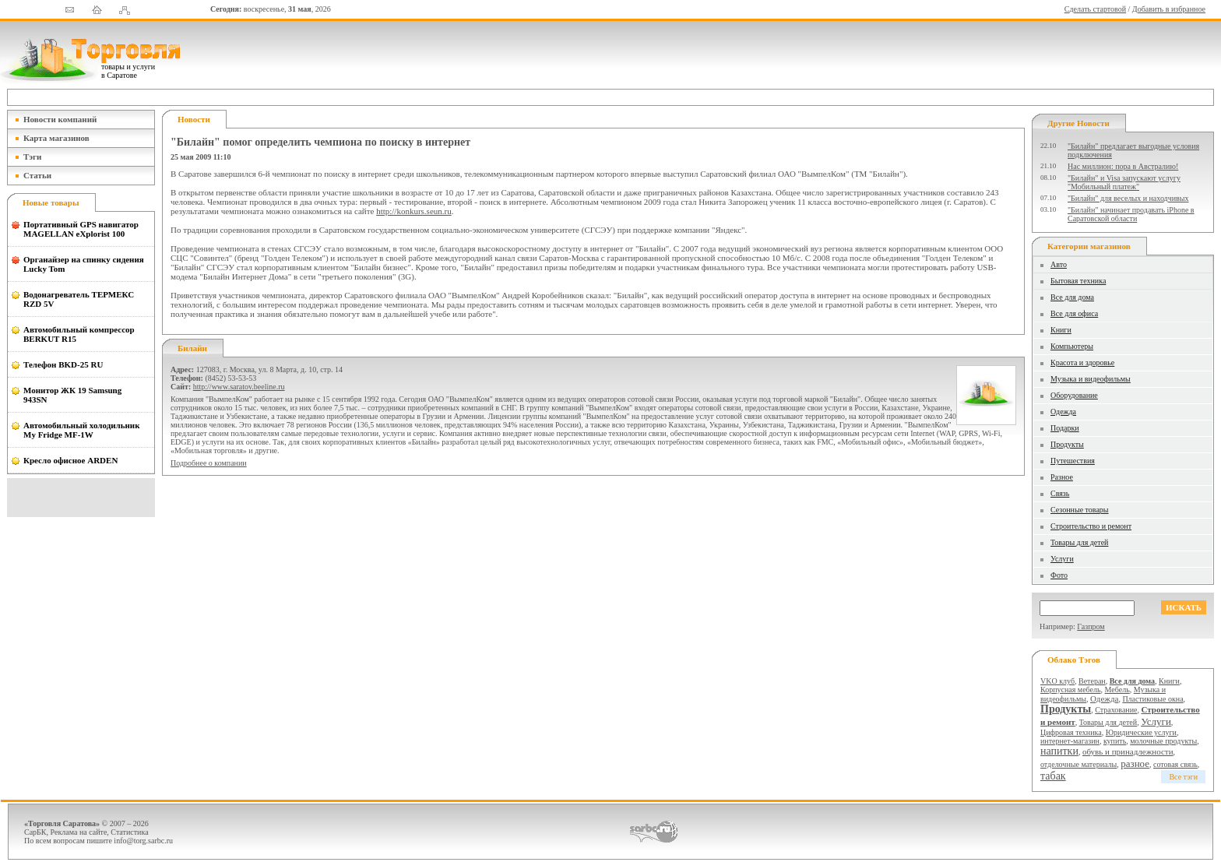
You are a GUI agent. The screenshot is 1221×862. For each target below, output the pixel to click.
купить (1114, 741)
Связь (1059, 493)
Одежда (1063, 411)
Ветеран (1092, 681)
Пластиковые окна (1152, 699)
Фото (1059, 575)
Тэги (32, 156)
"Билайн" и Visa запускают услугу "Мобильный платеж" (1124, 182)
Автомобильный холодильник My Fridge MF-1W (81, 429)
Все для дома (1072, 297)
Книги (1060, 329)
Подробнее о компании (209, 463)
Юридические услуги (1141, 732)
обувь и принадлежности (1127, 751)
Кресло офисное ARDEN (70, 460)
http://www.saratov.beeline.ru (239, 386)
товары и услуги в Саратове (128, 70)
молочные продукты (1163, 741)
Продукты (1067, 444)
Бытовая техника (1078, 280)
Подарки (1064, 428)
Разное (1061, 477)
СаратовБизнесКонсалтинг (653, 832)
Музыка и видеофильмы (1090, 379)
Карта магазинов (56, 137)
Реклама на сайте (79, 832)
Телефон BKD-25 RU (63, 364)
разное (1135, 763)
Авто (1058, 264)
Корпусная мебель (1070, 689)
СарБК (35, 832)
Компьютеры (1071, 346)
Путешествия (1072, 460)
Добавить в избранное (1168, 9)
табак (1053, 776)
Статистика (129, 832)
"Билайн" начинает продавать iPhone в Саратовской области (1131, 214)
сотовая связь (1175, 764)
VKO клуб (1057, 681)
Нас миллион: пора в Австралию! (1123, 166)
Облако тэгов (1073, 659)
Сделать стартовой (1095, 9)
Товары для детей (1079, 542)
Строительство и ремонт (1090, 526)
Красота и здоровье (1082, 362)
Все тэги (1183, 776)
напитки (1059, 751)
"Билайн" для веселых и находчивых (1128, 198)
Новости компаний (60, 119)
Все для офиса (1074, 313)
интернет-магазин (1070, 741)
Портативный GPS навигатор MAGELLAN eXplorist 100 (81, 229)
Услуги (1062, 558)
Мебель (1117, 689)
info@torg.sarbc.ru (143, 840)
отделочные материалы (1078, 764)
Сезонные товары (1079, 509)
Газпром (1090, 626)
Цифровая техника (1071, 732)
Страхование (1116, 709)
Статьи (37, 175)
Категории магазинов (1089, 246)
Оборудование (1074, 395)
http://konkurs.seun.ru (414, 211)
